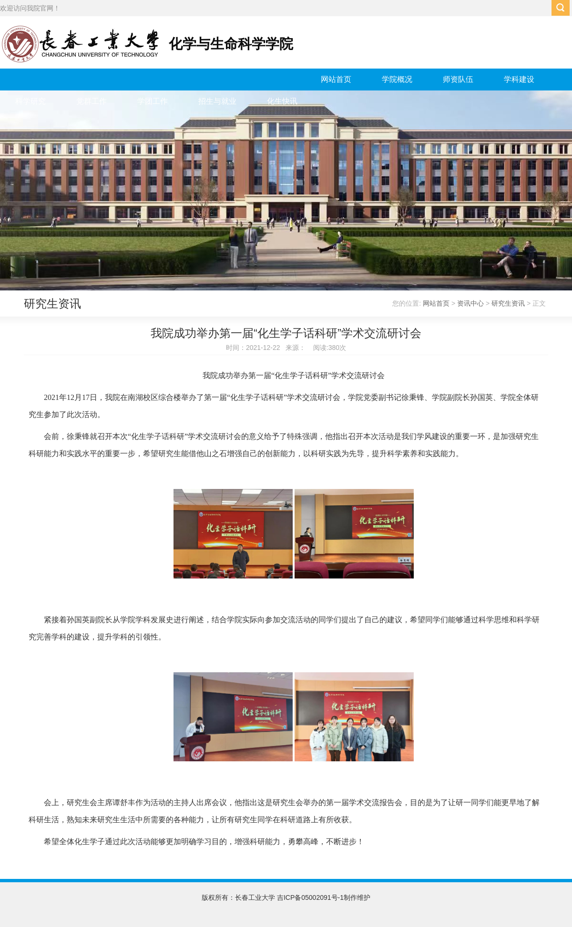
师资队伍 (458, 79)
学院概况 (397, 79)
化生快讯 (282, 101)
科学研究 (30, 101)
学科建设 (519, 79)
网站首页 (336, 79)
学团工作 (152, 101)
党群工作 (91, 101)
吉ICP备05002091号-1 (310, 897)
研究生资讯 (508, 303)
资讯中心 (470, 303)
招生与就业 (217, 101)
